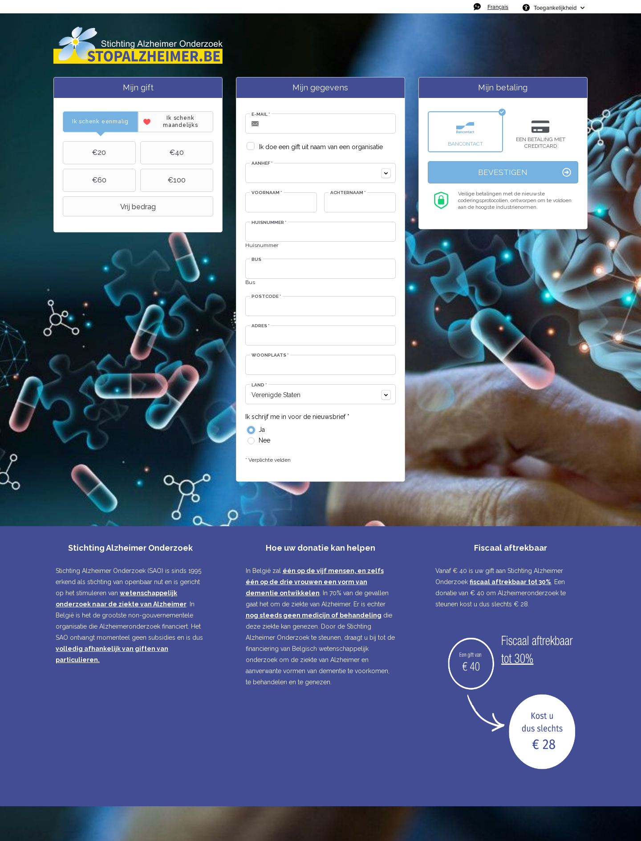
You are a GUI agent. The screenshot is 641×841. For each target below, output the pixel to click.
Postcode (266, 296)
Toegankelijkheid (555, 8)
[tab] (100, 121)
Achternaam (347, 192)
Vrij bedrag (110, 206)
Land (259, 384)
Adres (260, 325)
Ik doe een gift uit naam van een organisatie (321, 146)
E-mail (261, 114)
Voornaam (267, 192)
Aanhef (262, 163)
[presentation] (100, 122)
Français (497, 7)
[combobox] (320, 173)
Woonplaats (270, 355)
